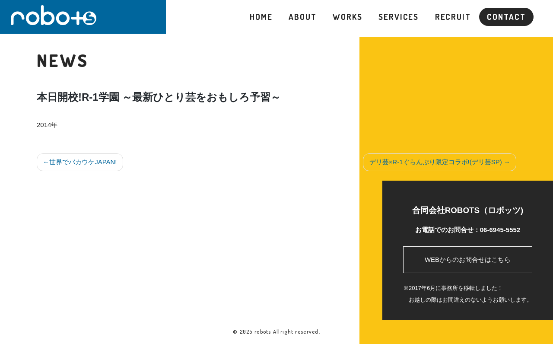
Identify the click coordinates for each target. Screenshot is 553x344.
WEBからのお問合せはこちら (468, 259)
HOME (261, 17)
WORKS (347, 17)
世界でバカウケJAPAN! (83, 162)
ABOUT (302, 17)
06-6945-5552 (500, 229)
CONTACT (506, 17)
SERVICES (398, 17)
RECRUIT (453, 17)
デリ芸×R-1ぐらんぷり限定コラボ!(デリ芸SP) (435, 162)
